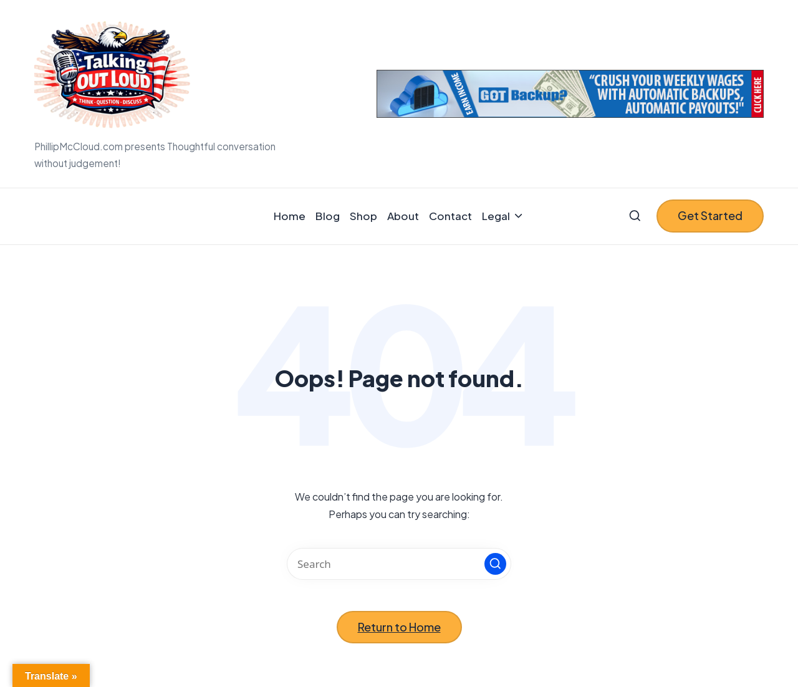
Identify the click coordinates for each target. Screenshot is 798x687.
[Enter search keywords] (399, 564)
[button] (710, 216)
